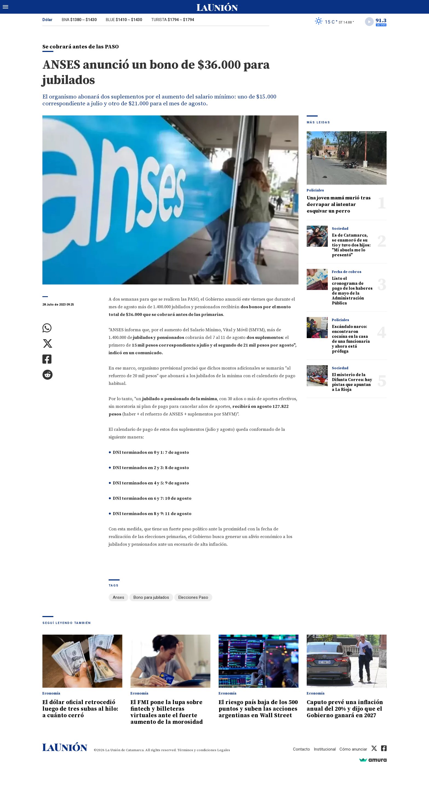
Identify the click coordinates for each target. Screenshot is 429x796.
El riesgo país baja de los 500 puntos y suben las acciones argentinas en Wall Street (258, 709)
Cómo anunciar (353, 749)
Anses (118, 597)
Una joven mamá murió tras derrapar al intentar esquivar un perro (339, 204)
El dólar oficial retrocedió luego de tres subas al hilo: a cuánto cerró (80, 709)
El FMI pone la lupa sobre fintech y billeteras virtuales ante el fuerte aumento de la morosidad (167, 712)
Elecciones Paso (193, 597)
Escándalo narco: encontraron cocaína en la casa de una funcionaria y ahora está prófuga (351, 339)
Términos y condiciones (196, 750)
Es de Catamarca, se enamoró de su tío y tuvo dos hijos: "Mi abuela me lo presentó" (351, 245)
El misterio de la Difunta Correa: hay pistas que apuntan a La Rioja (352, 382)
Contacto (301, 749)
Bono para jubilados (151, 597)
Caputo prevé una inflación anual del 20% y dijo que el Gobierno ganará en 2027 (345, 709)
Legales (223, 750)
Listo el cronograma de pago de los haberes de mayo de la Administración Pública (352, 291)
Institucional (325, 749)
